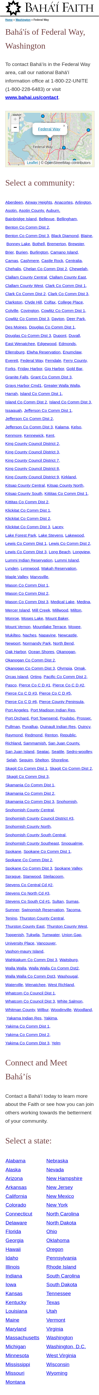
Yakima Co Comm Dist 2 (27, 1034)
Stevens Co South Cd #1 (27, 901)
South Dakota (61, 1284)
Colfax (50, 302)
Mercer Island (17, 610)
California (16, 1196)
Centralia (73, 260)
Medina (83, 601)
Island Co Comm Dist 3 (70, 402)
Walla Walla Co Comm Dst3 (30, 976)
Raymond (14, 735)
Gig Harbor (54, 368)
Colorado (16, 1205)
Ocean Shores (41, 651)
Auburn (52, 210)
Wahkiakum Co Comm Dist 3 (31, 959)
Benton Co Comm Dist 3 (27, 235)
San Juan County (63, 743)
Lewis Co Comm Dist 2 (69, 543)
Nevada (55, 1169)
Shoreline (59, 760)
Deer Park (76, 318)
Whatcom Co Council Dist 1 (30, 993)
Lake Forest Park (20, 535)
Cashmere (29, 260)
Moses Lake (32, 618)
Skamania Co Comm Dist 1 (29, 785)
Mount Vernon (18, 626)
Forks (10, 368)
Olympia (64, 668)
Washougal (68, 976)
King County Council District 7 (32, 460)
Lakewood (74, 535)
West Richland (61, 984)
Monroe (12, 618)
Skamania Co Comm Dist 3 (29, 801)
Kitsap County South (23, 493)
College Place (70, 302)
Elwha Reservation (43, 352)
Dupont (60, 335)
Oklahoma (57, 1240)
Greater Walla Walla (62, 385)
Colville (11, 310)
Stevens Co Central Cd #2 (28, 885)
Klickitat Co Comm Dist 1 (27, 510)
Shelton (42, 760)
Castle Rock (52, 260)
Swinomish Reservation (43, 909)
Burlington (39, 252)
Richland (13, 743)
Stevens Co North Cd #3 (27, 893)
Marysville (39, 577)
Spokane (13, 851)
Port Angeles (16, 710)
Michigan (16, 1346)
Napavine (47, 635)
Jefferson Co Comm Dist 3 (29, 427)
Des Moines (16, 327)
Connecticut (19, 1214)
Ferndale (53, 360)
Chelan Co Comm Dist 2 (45, 268)
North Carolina (62, 1214)
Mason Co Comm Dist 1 (26, 585)
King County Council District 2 (32, 443)
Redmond (34, 735)
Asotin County (31, 210)
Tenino (11, 918)
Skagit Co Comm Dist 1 (26, 768)
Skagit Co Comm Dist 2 (71, 768)
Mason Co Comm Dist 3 (26, 601)
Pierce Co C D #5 (55, 693)
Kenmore (13, 435)
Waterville (14, 984)
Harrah (11, 393)
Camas (11, 260)
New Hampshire (64, 1178)
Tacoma (73, 909)
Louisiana (16, 1311)
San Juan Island (19, 751)
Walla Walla (15, 968)
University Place (19, 943)
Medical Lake (63, 601)
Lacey (57, 527)
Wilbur (43, 1009)
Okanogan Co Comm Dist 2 (30, 660)
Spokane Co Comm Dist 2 (28, 860)
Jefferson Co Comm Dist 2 (29, 418)
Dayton (57, 318)
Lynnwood (30, 568)
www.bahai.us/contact (31, 97)
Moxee (74, 626)
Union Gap (71, 934)
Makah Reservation (58, 568)
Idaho (12, 1258)
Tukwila (33, 934)
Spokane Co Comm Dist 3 (28, 868)
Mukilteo (12, 635)
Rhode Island (61, 1267)
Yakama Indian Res (23, 1018)
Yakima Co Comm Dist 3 (27, 1043)
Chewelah (78, 268)
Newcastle (67, 635)
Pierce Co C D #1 (34, 685)
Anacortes (63, 202)
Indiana (14, 1276)
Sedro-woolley (79, 751)
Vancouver (46, 943)
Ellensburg (15, 352)
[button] (64, 148)
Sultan (58, 901)
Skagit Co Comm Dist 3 (27, 776)
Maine (12, 1320)
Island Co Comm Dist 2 (26, 402)
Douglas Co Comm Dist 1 (52, 327)
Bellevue (46, 219)
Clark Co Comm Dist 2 (25, 293)
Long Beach (59, 552)
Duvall (74, 335)
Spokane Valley (68, 868)
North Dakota (61, 1222)
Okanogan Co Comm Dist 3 (30, 668)
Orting (35, 676)
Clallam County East (67, 277)
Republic (68, 735)
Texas (53, 1302)
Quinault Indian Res (58, 726)
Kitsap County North (65, 485)
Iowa (11, 1284)
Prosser (83, 718)
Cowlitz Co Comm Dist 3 (27, 318)
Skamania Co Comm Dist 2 (29, 793)
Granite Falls (16, 377)
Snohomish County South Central (35, 835)
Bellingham (67, 219)
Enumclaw (72, 352)
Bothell (38, 244)
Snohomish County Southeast (32, 843)
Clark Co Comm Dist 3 (68, 293)
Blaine (86, 235)
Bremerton (56, 244)
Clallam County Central (26, 277)
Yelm (56, 1043)
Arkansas (16, 1187)
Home (9, 19)
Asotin (11, 210)
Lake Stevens (51, 535)
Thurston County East (25, 926)
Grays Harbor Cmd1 (23, 385)
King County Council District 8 (32, 468)
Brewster (76, 244)
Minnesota (17, 1355)
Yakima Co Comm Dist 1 (27, 1026)
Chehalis (13, 268)
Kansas (14, 1293)
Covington (30, 310)
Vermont (55, 1320)
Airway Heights (38, 202)
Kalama (62, 427)
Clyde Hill (33, 302)
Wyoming (57, 1373)
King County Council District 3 (32, 452)
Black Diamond (64, 235)
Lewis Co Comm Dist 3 (25, 552)
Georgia (14, 1240)
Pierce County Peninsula (61, 701)
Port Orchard (17, 718)
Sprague (13, 876)
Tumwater (51, 934)
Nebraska (57, 1160)
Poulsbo (67, 718)
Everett (11, 360)
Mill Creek (41, 610)
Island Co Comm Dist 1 (41, 393)
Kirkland (68, 477)
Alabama (16, 1160)
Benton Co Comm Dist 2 (27, 227)
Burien (21, 252)
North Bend (63, 643)
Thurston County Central (42, 918)
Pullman (12, 726)
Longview (81, 552)
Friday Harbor (30, 368)
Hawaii (13, 1249)
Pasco (11, 685)
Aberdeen (14, 202)
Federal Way (49, 129)
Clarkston (13, 302)
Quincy (84, 726)
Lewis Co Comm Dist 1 (25, 543)
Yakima (50, 1018)
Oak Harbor (15, 651)
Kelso (76, 427)
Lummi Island (67, 560)
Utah (51, 1311)
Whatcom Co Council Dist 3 (30, 1001)
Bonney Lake (18, 244)
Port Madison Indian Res (53, 710)
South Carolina (63, 1276)
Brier (9, 252)
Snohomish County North (28, 826)
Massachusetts (22, 1337)
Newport (12, 643)
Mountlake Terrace (49, 626)
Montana (15, 1382)
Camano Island (64, 252)
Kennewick (34, 435)
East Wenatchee (20, 343)
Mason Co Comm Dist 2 (26, 593)
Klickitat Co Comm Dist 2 (27, 518)
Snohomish (66, 801)
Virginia (54, 1329)
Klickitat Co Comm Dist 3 (27, 527)
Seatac (43, 751)
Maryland (16, 1329)
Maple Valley (16, 577)
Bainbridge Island (21, 219)
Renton (51, 735)
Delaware (16, 1222)
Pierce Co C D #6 (21, 701)
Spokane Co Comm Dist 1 (46, 851)
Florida (13, 1231)
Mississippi (18, 1364)
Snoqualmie (72, 843)
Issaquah (13, 410)
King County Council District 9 (32, 477)
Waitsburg (68, 959)
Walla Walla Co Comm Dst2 (54, 968)
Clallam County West (24, 285)
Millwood (60, 610)
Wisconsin (57, 1364)
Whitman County (20, 1009)
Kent (50, 435)
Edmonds (67, 343)
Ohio (51, 1231)
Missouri (15, 1373)
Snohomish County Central (29, 810)
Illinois (13, 1267)
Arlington (83, 202)
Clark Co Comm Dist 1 (65, 285)
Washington (23, 19)
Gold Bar (74, 368)
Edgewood (46, 343)
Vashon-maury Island (24, 951)
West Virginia (61, 1355)
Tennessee (58, 1293)
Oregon (54, 1249)
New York (57, 1205)
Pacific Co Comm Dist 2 (65, 676)
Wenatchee (35, 984)
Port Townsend (44, 718)
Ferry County (75, 360)
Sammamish (34, 743)
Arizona (14, 1178)
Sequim (26, 760)
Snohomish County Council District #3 (39, 818)
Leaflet (32, 163)
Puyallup (30, 726)
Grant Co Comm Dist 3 (51, 377)
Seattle (57, 751)
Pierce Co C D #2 (68, 685)
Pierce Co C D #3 (21, 693)
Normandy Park (37, 643)
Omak (79, 668)
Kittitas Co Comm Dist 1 (66, 493)
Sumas (72, 901)
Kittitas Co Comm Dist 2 (26, 502)
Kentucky (16, 1302)
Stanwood (32, 876)
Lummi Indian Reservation (28, 560)
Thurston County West (67, 926)
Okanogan (65, 651)
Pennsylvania (61, 1258)
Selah (11, 760)
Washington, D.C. (66, 1346)
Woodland (83, 1009)
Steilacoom (53, 876)
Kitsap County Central (25, 485)
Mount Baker (56, 618)
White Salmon (69, 1001)
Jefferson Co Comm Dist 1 (48, 410)
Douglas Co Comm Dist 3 (28, 335)
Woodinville (61, 1009)
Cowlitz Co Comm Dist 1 (63, 310)
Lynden (11, 568)
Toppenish (14, 934)
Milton (75, 610)
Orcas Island (16, 676)
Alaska (13, 1169)
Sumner (12, 909)
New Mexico (60, 1196)
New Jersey (59, 1187)
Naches (29, 635)
